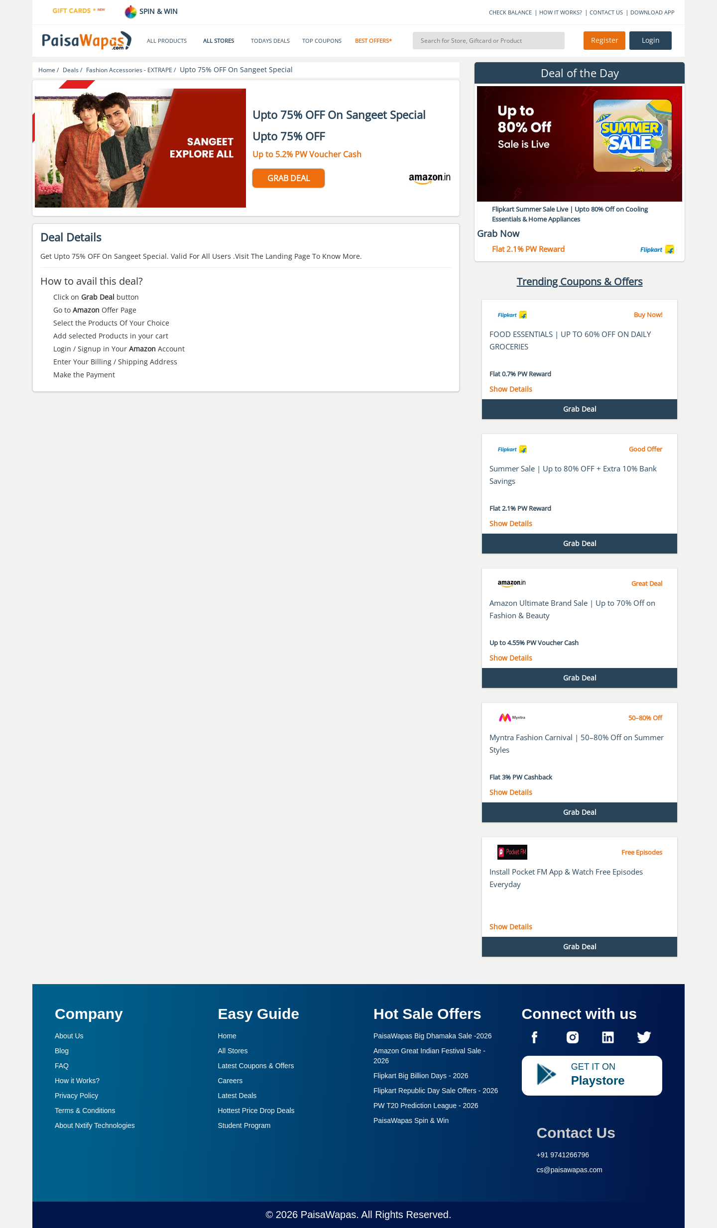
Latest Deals (237, 1096)
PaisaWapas (329, 1214)
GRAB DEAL (288, 178)
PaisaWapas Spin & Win (411, 1120)
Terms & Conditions (85, 1111)
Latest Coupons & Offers (256, 1066)
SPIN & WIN (150, 11)
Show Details (510, 389)
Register (604, 40)
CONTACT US (606, 12)
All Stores (233, 1051)
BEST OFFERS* (373, 40)
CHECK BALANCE (510, 12)
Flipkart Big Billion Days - (421, 1076)
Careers (230, 1081)
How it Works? (77, 1081)
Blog (62, 1051)
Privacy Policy (76, 1096)
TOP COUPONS (322, 40)
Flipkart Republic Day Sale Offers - (435, 1091)
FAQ (62, 1066)
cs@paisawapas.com (570, 1170)
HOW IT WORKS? (560, 12)
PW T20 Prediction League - (425, 1106)
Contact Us (576, 1132)
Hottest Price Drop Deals (256, 1111)
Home (227, 1036)
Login (651, 40)
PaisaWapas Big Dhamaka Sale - (432, 1036)
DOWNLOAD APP (652, 12)
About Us (69, 1036)
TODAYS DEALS (270, 40)
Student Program (244, 1125)
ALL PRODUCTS (167, 40)
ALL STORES (218, 40)
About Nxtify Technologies (95, 1125)
